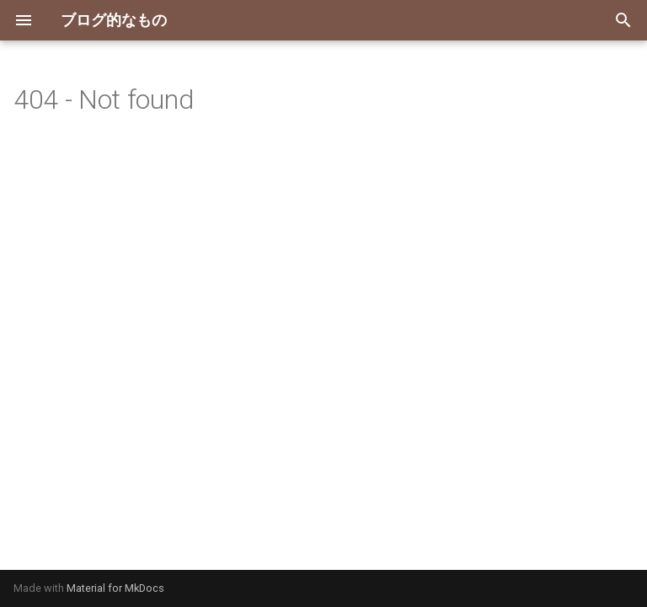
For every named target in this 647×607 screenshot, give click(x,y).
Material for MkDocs (115, 588)
